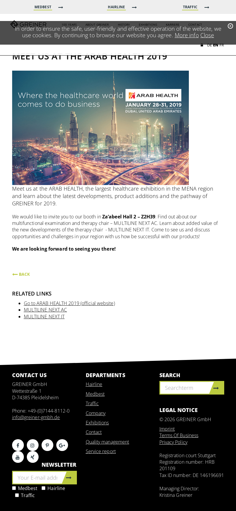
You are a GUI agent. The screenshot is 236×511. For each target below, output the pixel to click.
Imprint (167, 429)
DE (209, 45)
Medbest (25, 488)
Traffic (25, 495)
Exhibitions (97, 422)
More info (187, 35)
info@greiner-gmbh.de (36, 417)
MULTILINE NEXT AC (45, 309)
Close (207, 35)
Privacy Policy (173, 442)
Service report (101, 451)
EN (215, 45)
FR (222, 45)
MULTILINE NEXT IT (44, 316)
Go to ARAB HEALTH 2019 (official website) (69, 303)
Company (96, 413)
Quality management (107, 442)
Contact (94, 432)
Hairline (53, 488)
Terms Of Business (179, 435)
